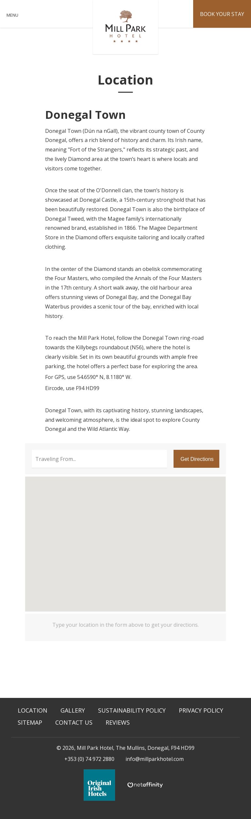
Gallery (72, 710)
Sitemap (30, 722)
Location (32, 710)
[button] (125, 538)
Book (222, 14)
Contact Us (73, 722)
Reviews (118, 722)
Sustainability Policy (132, 710)
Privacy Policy (201, 710)
